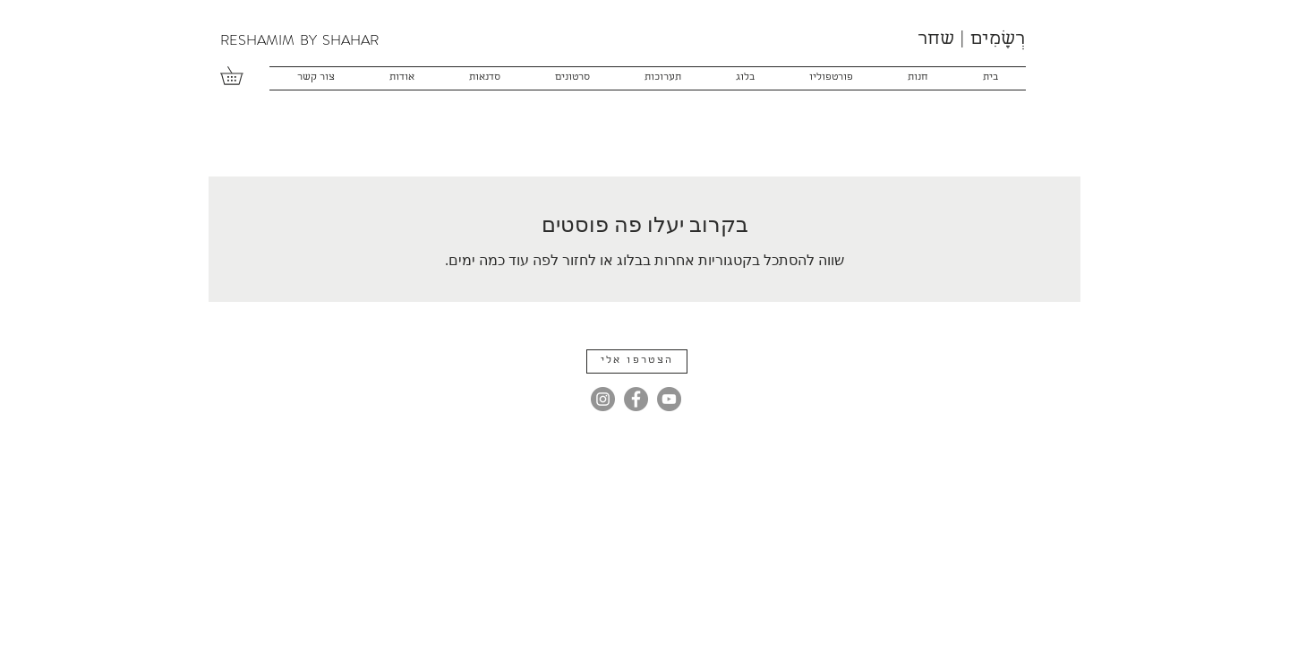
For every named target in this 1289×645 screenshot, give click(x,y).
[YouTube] (669, 399)
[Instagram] (603, 399)
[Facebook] (636, 399)
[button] (240, 75)
